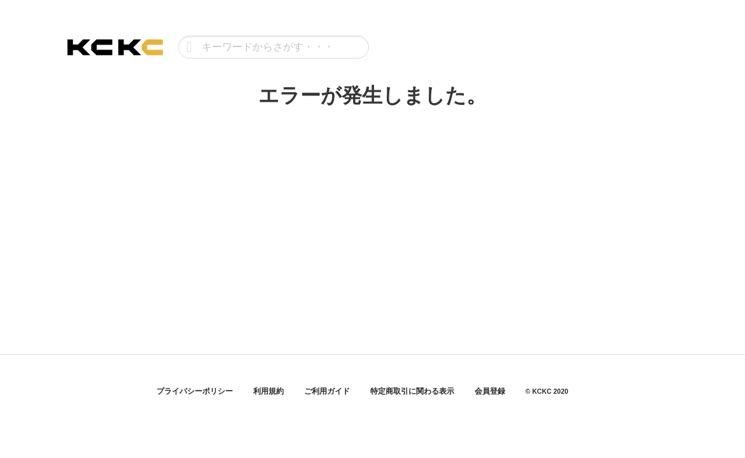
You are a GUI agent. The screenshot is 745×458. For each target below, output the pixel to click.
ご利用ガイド (327, 391)
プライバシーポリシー (195, 391)
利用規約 (268, 391)
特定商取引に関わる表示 (412, 391)
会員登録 (490, 391)
